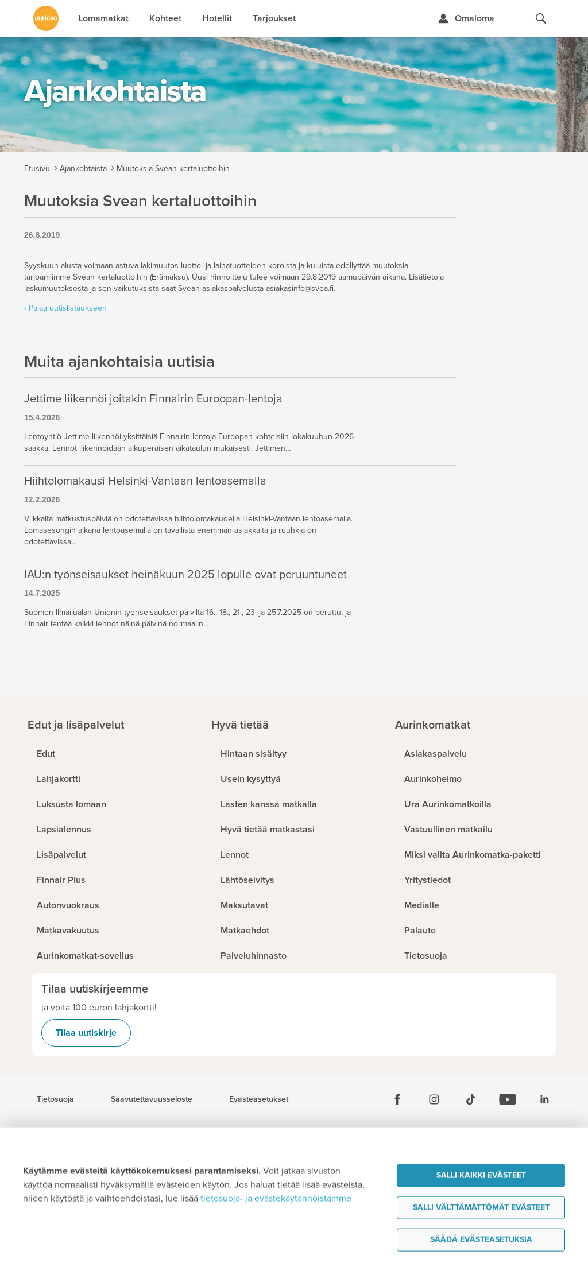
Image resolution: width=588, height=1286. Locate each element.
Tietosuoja (55, 1099)
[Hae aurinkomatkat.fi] (541, 18)
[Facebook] (397, 1099)
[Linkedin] (544, 1099)
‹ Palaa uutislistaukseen (65, 308)
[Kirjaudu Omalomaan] (466, 18)
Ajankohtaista (83, 168)
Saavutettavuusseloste (151, 1099)
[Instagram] (434, 1099)
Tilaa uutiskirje (86, 1033)
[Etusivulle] (46, 18)
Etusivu (37, 168)
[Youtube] (508, 1099)
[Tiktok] (471, 1099)
